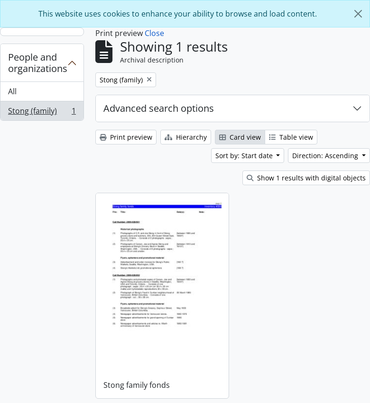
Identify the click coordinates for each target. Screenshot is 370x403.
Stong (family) (42, 112)
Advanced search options (158, 108)
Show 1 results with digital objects (306, 177)
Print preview (126, 137)
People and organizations (37, 63)
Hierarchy (186, 137)
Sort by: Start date (245, 155)
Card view (240, 137)
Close (154, 33)
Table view (291, 137)
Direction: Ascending (326, 155)
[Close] (358, 13)
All (12, 91)
